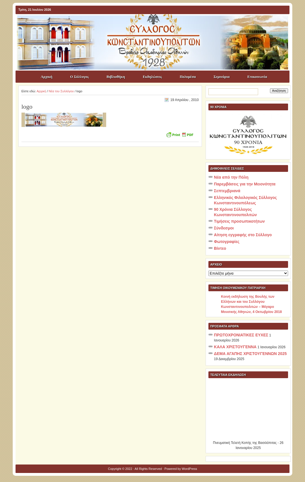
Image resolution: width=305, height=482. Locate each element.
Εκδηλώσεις (152, 77)
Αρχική (46, 77)
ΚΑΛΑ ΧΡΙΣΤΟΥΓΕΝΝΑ (235, 347)
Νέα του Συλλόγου (61, 91)
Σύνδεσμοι (224, 228)
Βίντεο (220, 248)
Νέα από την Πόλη (231, 177)
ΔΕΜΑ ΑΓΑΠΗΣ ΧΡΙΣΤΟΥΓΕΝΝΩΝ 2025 (250, 353)
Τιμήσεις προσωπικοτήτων (239, 221)
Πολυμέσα (188, 77)
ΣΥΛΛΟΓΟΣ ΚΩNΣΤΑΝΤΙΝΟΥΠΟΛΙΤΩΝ (155, 24)
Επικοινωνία (257, 77)
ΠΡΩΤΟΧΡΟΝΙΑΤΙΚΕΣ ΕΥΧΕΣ (241, 335)
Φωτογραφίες (226, 241)
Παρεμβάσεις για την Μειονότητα (245, 184)
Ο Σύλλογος (79, 77)
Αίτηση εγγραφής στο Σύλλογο (243, 235)
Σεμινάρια (221, 77)
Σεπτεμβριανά (227, 191)
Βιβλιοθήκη (115, 77)
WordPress (189, 468)
